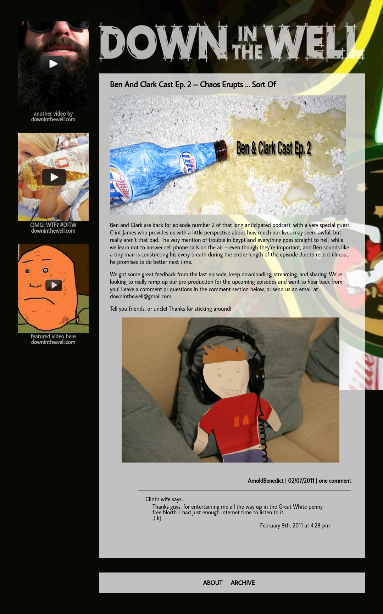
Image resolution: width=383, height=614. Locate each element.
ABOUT (212, 583)
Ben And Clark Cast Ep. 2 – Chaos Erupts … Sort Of (193, 84)
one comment (335, 480)
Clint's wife (158, 499)
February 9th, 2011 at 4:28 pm (295, 525)
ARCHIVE (243, 583)
